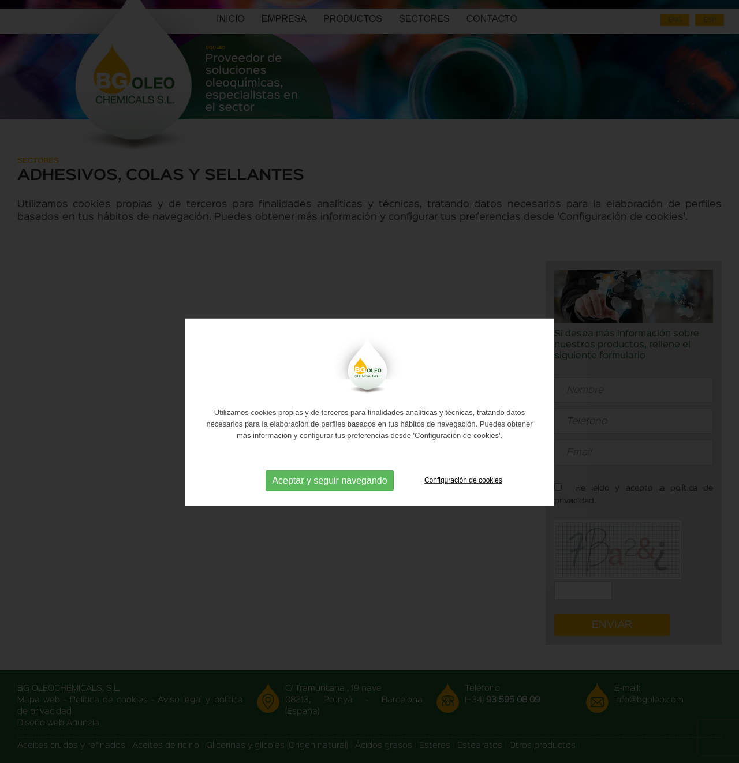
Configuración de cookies (463, 491)
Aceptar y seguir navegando (329, 491)
